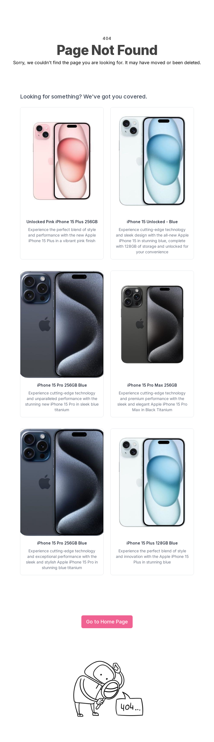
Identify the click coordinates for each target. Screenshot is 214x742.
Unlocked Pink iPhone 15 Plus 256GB (62, 221)
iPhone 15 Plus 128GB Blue (152, 543)
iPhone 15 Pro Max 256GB (152, 385)
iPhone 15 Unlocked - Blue (152, 221)
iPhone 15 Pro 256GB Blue (62, 385)
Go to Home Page (107, 622)
